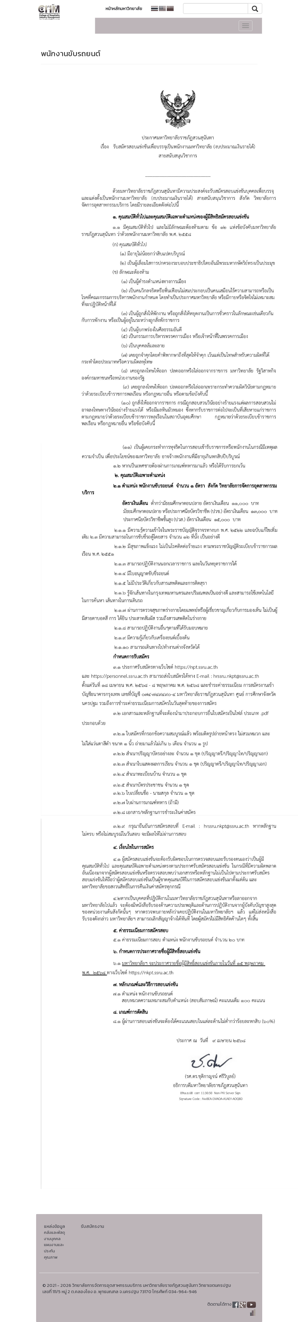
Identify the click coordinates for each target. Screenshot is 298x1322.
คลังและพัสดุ (54, 1232)
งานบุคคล (52, 1239)
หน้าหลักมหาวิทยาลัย (124, 8)
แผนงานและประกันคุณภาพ (54, 1251)
